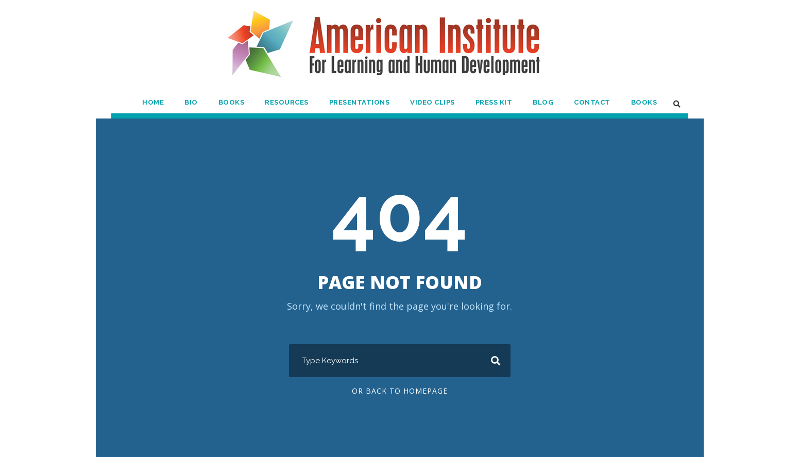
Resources (287, 102)
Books (231, 102)
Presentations (359, 102)
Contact (592, 102)
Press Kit (495, 102)
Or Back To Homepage (399, 391)
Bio (191, 102)
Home (153, 102)
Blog (544, 102)
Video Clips (432, 102)
